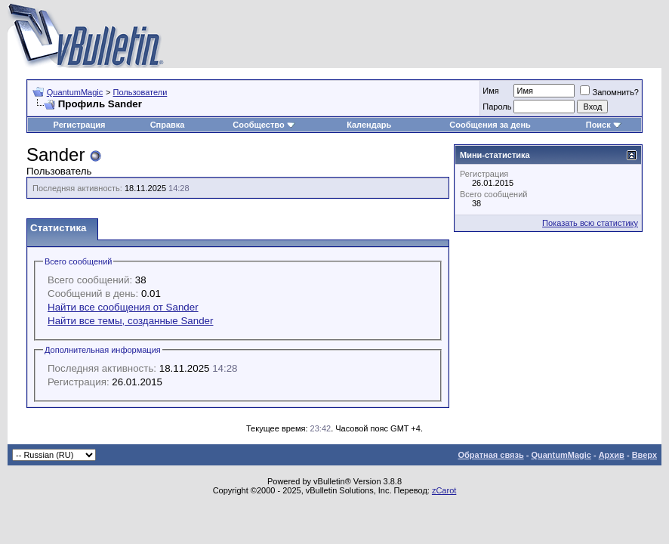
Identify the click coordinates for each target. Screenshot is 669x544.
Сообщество (263, 124)
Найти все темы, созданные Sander (130, 320)
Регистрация (80, 124)
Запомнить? (609, 92)
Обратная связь (490, 454)
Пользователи (140, 92)
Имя (490, 90)
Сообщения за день (489, 124)
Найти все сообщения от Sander (123, 307)
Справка (167, 124)
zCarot (444, 490)
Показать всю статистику (590, 222)
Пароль (496, 106)
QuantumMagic (75, 92)
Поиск (603, 124)
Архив (611, 454)
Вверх (644, 454)
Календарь (369, 124)
